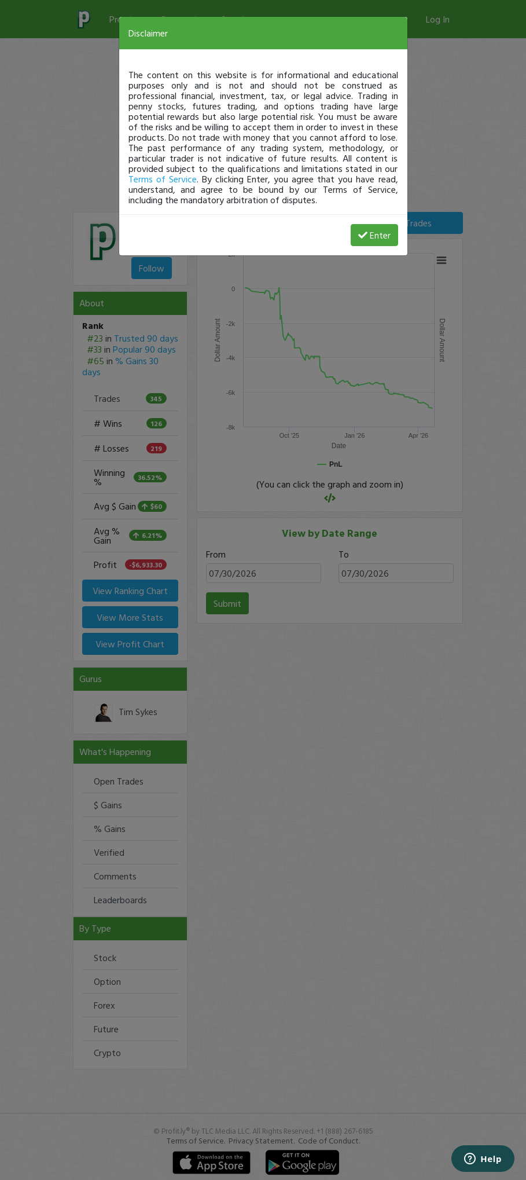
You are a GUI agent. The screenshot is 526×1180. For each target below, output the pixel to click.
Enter (374, 235)
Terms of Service (162, 179)
